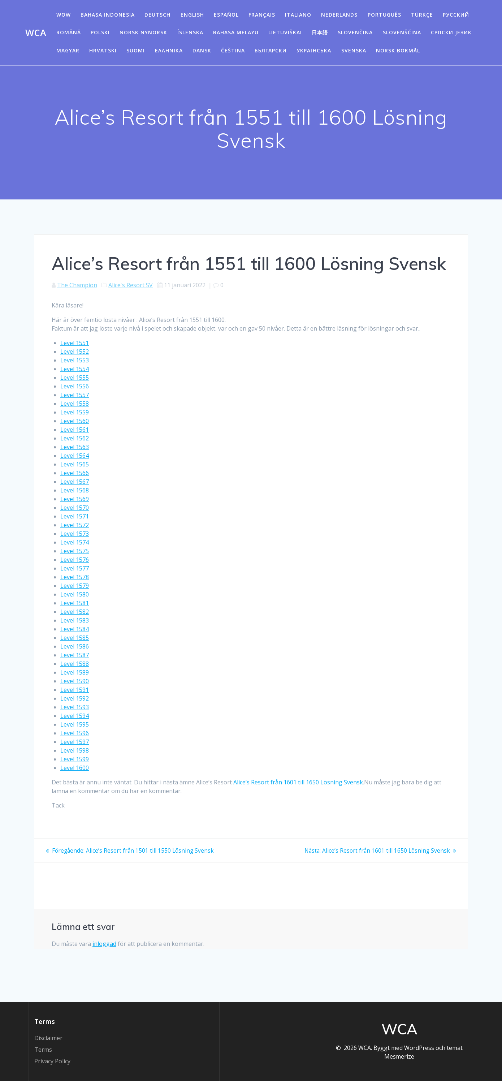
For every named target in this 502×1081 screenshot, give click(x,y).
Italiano (298, 14)
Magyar (67, 50)
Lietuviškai (285, 32)
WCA (35, 33)
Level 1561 (74, 430)
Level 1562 (74, 438)
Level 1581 (74, 603)
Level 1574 (74, 542)
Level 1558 (74, 404)
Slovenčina (355, 32)
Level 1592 (74, 698)
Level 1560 (74, 421)
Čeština (233, 50)
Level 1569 (74, 499)
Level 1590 (74, 681)
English (192, 14)
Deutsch (157, 14)
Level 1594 (74, 716)
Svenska (353, 50)
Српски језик (451, 32)
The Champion (77, 285)
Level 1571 (74, 516)
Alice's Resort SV (130, 285)
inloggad (104, 944)
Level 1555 (74, 378)
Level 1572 (74, 525)
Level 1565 (74, 464)
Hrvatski (103, 50)
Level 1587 (74, 655)
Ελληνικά (169, 50)
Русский (456, 14)
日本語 (320, 32)
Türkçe (422, 14)
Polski (100, 32)
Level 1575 (74, 551)
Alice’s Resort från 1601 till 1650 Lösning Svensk (298, 782)
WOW (63, 14)
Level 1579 (74, 586)
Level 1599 (74, 759)
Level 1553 (74, 360)
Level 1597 (74, 742)
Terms (43, 1050)
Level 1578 (74, 577)
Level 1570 (74, 508)
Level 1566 (74, 473)
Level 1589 (74, 672)
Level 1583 (74, 620)
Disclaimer (48, 1038)
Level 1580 (74, 594)
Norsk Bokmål (398, 50)
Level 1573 (74, 534)
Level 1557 (74, 395)
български (271, 50)
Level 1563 (74, 447)
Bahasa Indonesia (108, 14)
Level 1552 (74, 352)
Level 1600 (74, 768)
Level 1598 (74, 750)
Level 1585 (74, 638)
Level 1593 (74, 707)
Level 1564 (74, 456)
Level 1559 (74, 412)
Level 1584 (74, 629)
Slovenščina (402, 32)
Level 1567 (74, 482)
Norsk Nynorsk (143, 32)
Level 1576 (74, 560)
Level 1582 (74, 612)
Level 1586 (74, 646)
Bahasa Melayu (236, 32)
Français (261, 14)
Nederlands (339, 14)
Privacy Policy (52, 1061)
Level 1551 (74, 343)
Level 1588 (74, 664)
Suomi (135, 50)
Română (68, 32)
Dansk (201, 50)
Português (384, 14)
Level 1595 (74, 724)
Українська (314, 50)
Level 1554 (74, 369)
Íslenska (190, 32)
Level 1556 (74, 386)
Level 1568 (74, 490)
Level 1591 (74, 690)
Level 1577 (74, 568)
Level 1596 (74, 733)
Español (226, 14)
